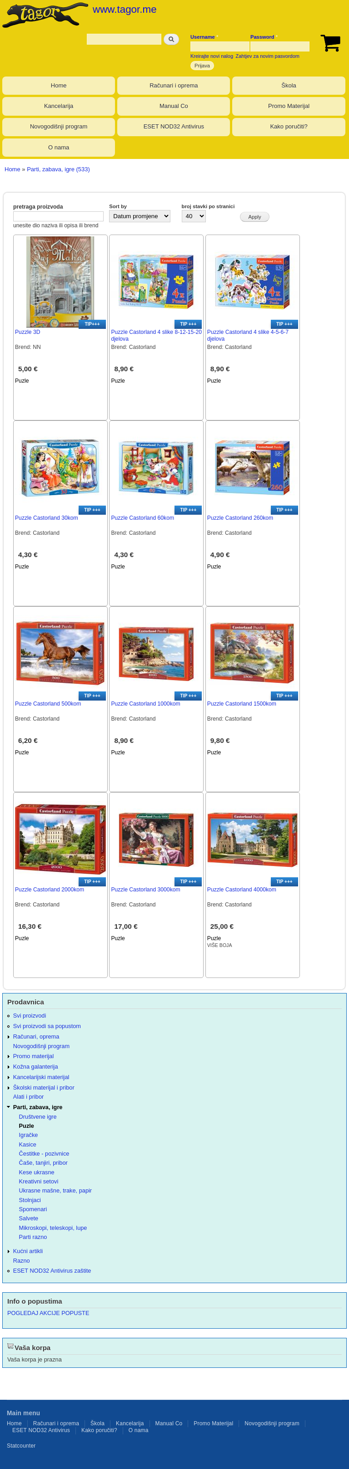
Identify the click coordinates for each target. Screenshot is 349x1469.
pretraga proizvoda (38, 207)
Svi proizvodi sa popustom (47, 1026)
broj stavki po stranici (208, 206)
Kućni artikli (28, 1251)
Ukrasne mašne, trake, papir (55, 1190)
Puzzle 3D (27, 332)
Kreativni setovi (39, 1181)
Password (264, 37)
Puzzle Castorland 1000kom (145, 704)
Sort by (118, 206)
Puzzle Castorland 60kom (142, 518)
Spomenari (33, 1209)
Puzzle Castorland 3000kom (145, 889)
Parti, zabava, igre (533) (58, 169)
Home (59, 85)
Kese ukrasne (37, 1172)
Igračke (28, 1134)
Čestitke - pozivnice (44, 1153)
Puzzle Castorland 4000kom (241, 889)
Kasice (27, 1144)
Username (204, 37)
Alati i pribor (28, 1096)
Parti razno (33, 1237)
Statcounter (21, 1446)
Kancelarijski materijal (41, 1077)
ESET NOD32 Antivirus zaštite (52, 1270)
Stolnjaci (30, 1200)
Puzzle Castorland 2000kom (49, 889)
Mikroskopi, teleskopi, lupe (53, 1227)
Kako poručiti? (288, 126)
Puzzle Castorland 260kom (240, 518)
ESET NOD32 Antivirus (174, 126)
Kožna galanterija (35, 1066)
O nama (58, 147)
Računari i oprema (174, 85)
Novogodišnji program (58, 126)
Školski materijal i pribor (44, 1087)
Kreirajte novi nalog (211, 56)
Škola (288, 85)
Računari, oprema (36, 1036)
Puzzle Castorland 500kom (48, 704)
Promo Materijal (288, 105)
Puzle (22, 381)
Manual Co (174, 105)
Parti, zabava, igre (38, 1107)
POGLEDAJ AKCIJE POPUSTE (48, 1313)
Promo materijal (33, 1056)
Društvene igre (38, 1116)
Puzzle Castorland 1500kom (241, 704)
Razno (21, 1260)
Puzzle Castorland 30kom (46, 518)
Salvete (29, 1218)
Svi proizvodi (29, 1015)
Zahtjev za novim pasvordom (267, 56)
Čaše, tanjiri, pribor (43, 1162)
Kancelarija (58, 105)
